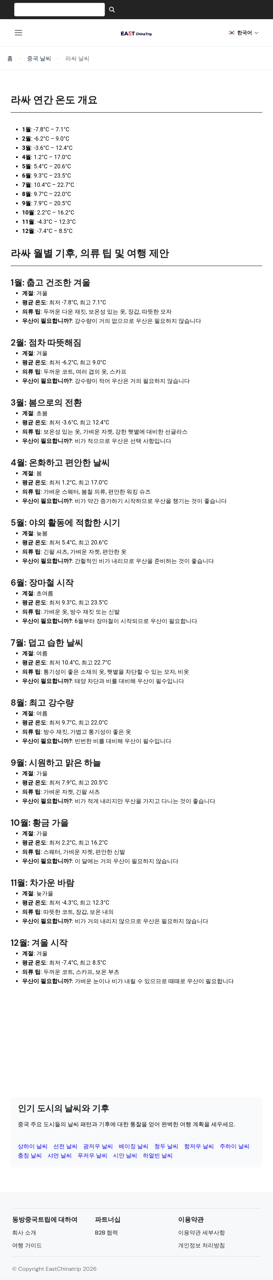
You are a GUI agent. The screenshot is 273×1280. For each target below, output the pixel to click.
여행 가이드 (27, 1245)
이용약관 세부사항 (201, 1232)
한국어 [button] (243, 32)
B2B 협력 (106, 1232)
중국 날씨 (39, 58)
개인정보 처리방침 (201, 1245)
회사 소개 (24, 1232)
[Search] (112, 10)
